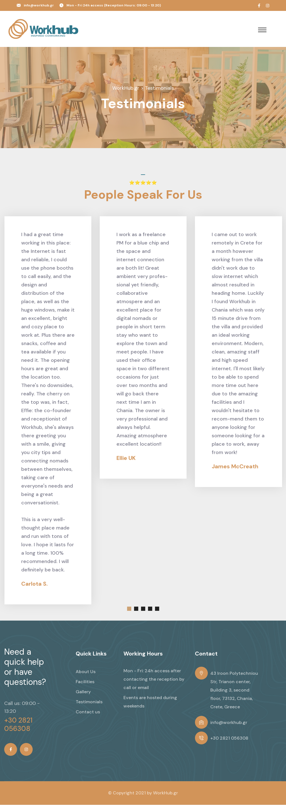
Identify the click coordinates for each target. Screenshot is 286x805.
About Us (86, 672)
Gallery (83, 692)
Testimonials (89, 702)
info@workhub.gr (39, 5)
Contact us (88, 712)
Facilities (85, 682)
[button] (129, 609)
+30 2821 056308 (18, 724)
